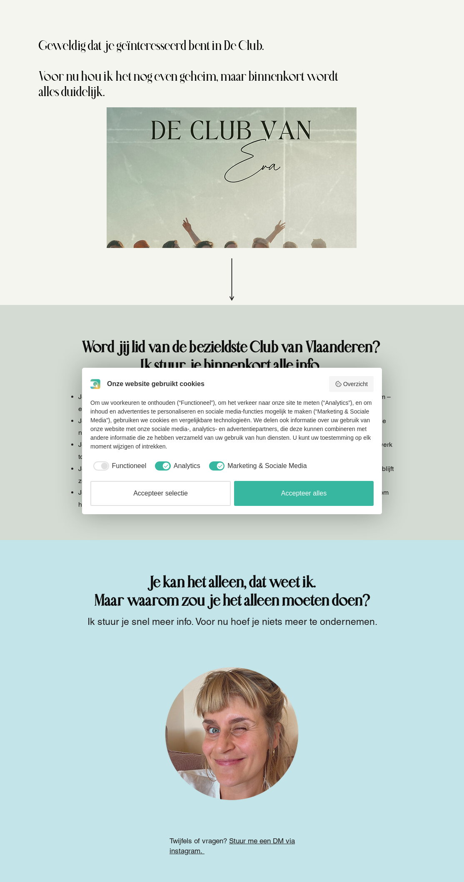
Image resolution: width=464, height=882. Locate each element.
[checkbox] (118, 466)
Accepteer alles (304, 493)
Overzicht (351, 384)
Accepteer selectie (160, 493)
